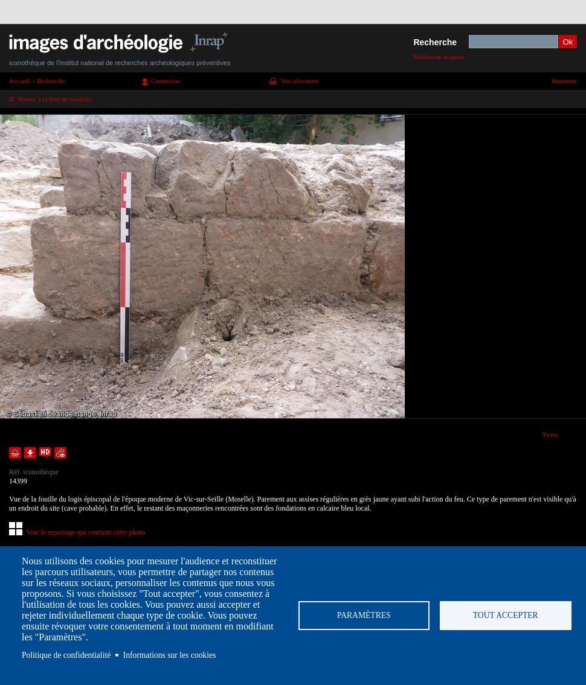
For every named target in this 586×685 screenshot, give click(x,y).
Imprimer (564, 80)
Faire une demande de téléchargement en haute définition (45, 453)
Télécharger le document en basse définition (30, 453)
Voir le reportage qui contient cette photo (86, 532)
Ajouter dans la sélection (15, 453)
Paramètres (364, 615)
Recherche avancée (439, 56)
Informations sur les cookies (169, 655)
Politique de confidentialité (66, 655)
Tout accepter (505, 615)
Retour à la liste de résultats (55, 99)
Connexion (165, 80)
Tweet (550, 434)
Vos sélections (299, 80)
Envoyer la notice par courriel (60, 453)
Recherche (435, 42)
